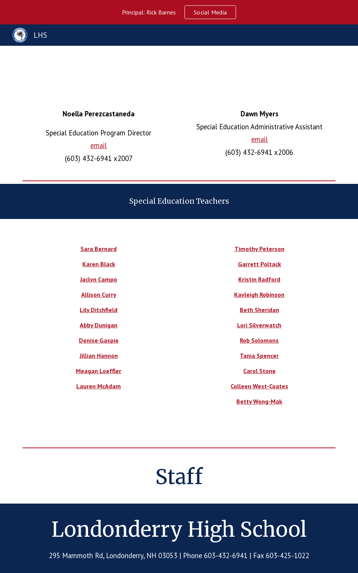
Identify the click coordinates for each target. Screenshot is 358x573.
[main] (98, 136)
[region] (179, 12)
